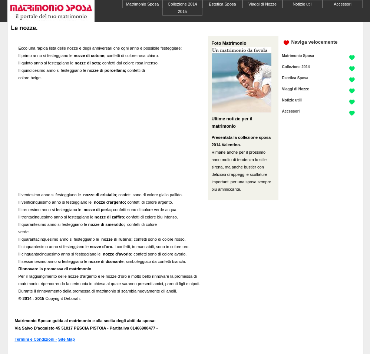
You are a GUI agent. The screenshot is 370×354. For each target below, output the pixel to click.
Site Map (66, 339)
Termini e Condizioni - (36, 339)
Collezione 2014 (296, 67)
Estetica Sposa (222, 4)
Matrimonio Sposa (142, 4)
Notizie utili (302, 4)
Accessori (342, 4)
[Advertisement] (81, 137)
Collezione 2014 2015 (182, 8)
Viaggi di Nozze (262, 4)
